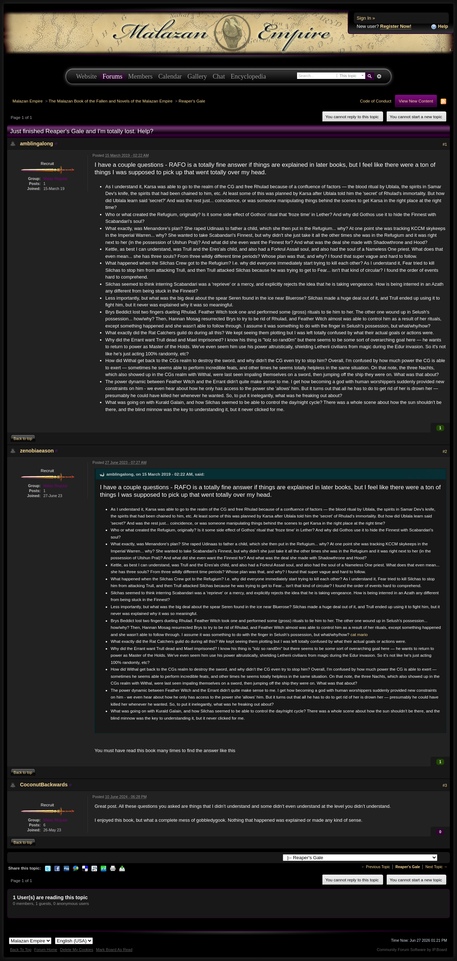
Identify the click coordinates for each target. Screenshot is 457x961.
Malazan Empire (27, 101)
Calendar (170, 76)
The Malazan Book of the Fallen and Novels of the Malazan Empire (110, 101)
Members (140, 76)
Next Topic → (436, 867)
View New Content (416, 101)
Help (439, 27)
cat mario (359, 634)
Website (86, 76)
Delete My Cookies (76, 949)
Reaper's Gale (192, 101)
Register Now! (395, 26)
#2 (445, 451)
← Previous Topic (375, 867)
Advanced (379, 76)
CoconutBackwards (43, 784)
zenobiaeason (37, 451)
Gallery (197, 76)
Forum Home (45, 949)
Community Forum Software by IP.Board (412, 949)
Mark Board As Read (114, 949)
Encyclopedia (248, 76)
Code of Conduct (375, 101)
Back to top (23, 439)
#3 (445, 785)
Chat (219, 76)
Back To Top (20, 949)
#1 (445, 144)
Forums (112, 76)
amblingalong (36, 143)
